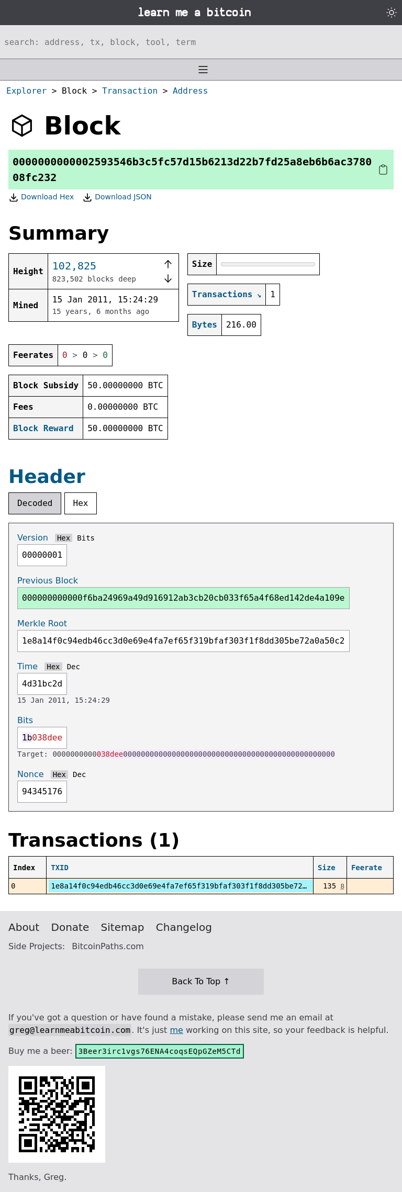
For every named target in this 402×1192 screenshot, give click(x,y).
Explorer (26, 91)
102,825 (74, 266)
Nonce (30, 774)
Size (327, 867)
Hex (80, 503)
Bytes (204, 325)
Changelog (184, 927)
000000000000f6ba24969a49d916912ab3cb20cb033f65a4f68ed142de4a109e (183, 598)
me (176, 1030)
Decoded (34, 503)
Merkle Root (42, 623)
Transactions (222, 294)
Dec (73, 666)
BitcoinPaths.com (108, 946)
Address (190, 91)
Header (46, 476)
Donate (70, 927)
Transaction (130, 91)
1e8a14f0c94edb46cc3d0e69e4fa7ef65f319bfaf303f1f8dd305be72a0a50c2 (192, 886)
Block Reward (43, 428)
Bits (86, 538)
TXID (60, 867)
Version (32, 538)
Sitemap (122, 927)
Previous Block (47, 581)
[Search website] (201, 42)
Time (27, 666)
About (23, 927)
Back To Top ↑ (201, 981)
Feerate (366, 867)
